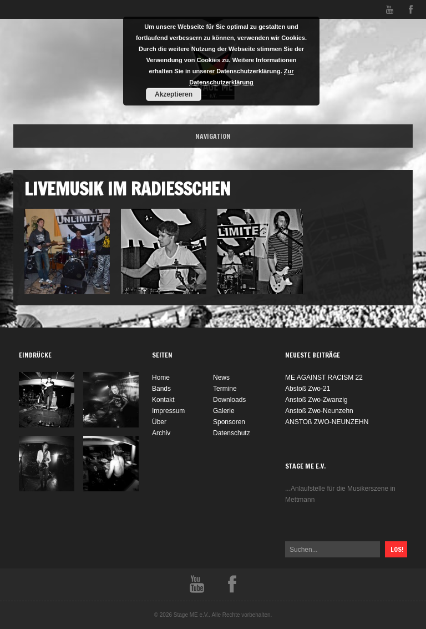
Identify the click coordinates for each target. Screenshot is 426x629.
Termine (225, 389)
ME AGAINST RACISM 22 (324, 377)
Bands (161, 389)
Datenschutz (231, 433)
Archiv (161, 433)
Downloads (229, 400)
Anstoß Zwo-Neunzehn (319, 411)
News (221, 377)
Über (159, 422)
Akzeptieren (173, 94)
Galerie (224, 411)
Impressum (168, 411)
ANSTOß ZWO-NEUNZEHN (326, 422)
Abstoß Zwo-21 (307, 389)
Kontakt (163, 400)
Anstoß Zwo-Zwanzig (316, 400)
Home (161, 377)
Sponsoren (229, 422)
